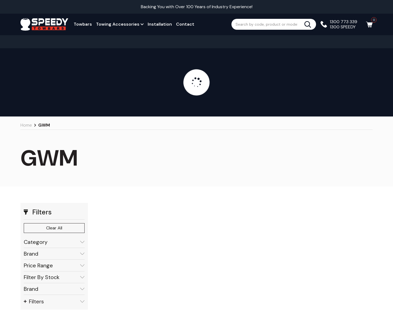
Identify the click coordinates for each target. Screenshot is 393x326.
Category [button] (54, 242)
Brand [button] (54, 253)
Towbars (83, 24)
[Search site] (310, 24)
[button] (54, 212)
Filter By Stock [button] (54, 277)
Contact (185, 24)
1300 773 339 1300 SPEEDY (343, 24)
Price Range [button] (54, 265)
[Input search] (267, 24)
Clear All (54, 228)
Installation (160, 24)
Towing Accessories (120, 24)
